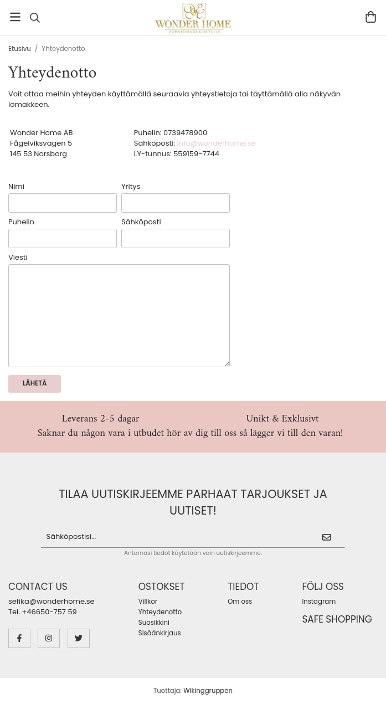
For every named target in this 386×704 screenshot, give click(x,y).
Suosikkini (153, 622)
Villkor (147, 601)
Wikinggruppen (208, 690)
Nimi (16, 187)
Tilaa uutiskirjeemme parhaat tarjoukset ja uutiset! (193, 502)
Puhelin (21, 222)
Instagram (319, 601)
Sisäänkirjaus (159, 633)
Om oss (240, 601)
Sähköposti (141, 222)
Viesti (18, 258)
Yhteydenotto (160, 612)
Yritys (130, 187)
